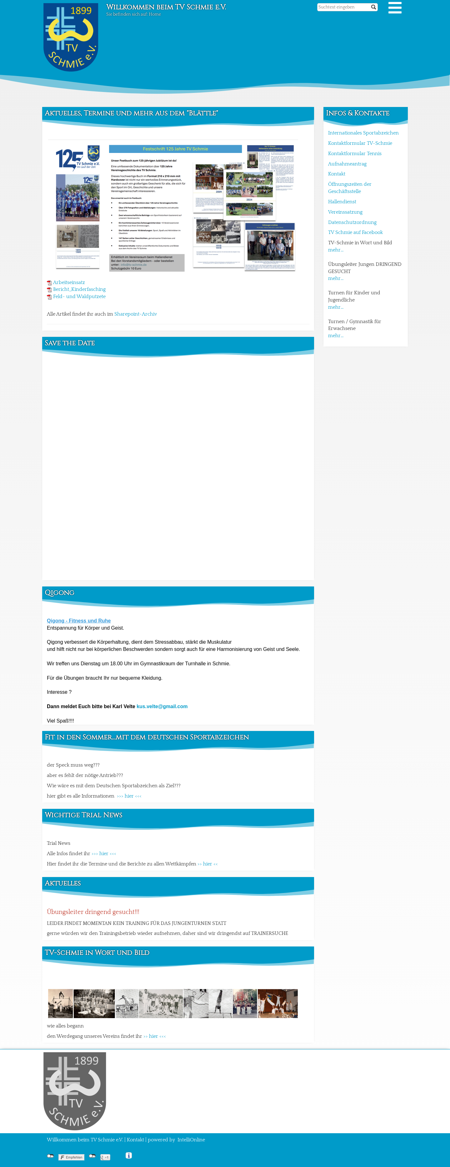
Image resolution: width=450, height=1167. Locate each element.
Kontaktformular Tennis (355, 153)
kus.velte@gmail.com (162, 706)
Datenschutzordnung (352, 222)
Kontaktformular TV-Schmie (360, 143)
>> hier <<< (154, 1036)
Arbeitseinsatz (69, 282)
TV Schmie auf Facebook (355, 232)
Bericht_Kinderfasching (79, 289)
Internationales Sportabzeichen (363, 133)
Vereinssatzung (345, 212)
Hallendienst (342, 202)
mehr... (335, 250)
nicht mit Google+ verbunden (92, 1156)
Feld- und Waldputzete (79, 296)
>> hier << (208, 864)
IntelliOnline (191, 1140)
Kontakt (336, 174)
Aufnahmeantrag (347, 164)
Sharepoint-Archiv (135, 314)
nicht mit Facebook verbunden (50, 1156)
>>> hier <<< (129, 796)
